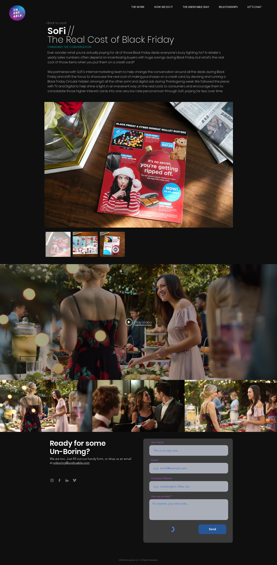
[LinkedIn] (67, 480)
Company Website (161, 478)
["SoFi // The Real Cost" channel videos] (138, 406)
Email (154, 460)
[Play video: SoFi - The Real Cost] (138, 322)
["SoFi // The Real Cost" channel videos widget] (138, 348)
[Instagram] (52, 480)
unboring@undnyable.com (71, 463)
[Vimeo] (74, 480)
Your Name (157, 442)
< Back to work (56, 23)
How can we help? (161, 496)
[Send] (212, 529)
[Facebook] (59, 480)
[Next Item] (226, 164)
